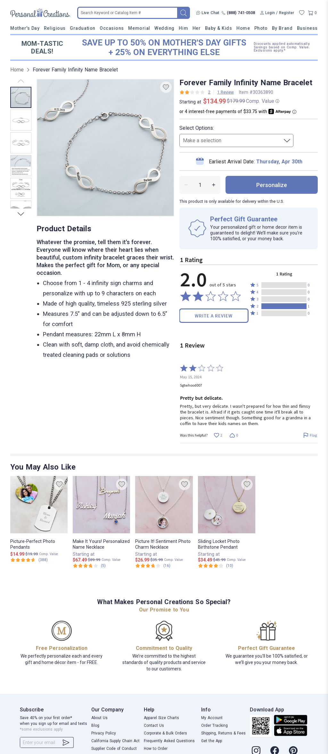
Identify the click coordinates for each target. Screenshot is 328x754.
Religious (55, 28)
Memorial (139, 28)
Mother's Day (24, 28)
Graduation (82, 28)
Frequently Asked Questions (169, 741)
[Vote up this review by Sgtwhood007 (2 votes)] (218, 435)
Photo (261, 28)
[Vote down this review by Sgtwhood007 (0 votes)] (233, 435)
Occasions (112, 28)
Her (197, 28)
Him (183, 28)
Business (307, 28)
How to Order (156, 748)
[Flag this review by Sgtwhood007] (310, 435)
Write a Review (214, 316)
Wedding (164, 28)
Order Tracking (214, 725)
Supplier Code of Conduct (114, 748)
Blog (95, 725)
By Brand (282, 28)
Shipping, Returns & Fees (223, 733)
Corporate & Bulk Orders (165, 733)
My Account (212, 718)
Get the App (211, 741)
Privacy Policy (103, 733)
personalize (271, 185)
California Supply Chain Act (115, 741)
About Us (99, 718)
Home (243, 28)
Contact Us (154, 725)
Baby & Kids (218, 28)
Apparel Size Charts (161, 718)
